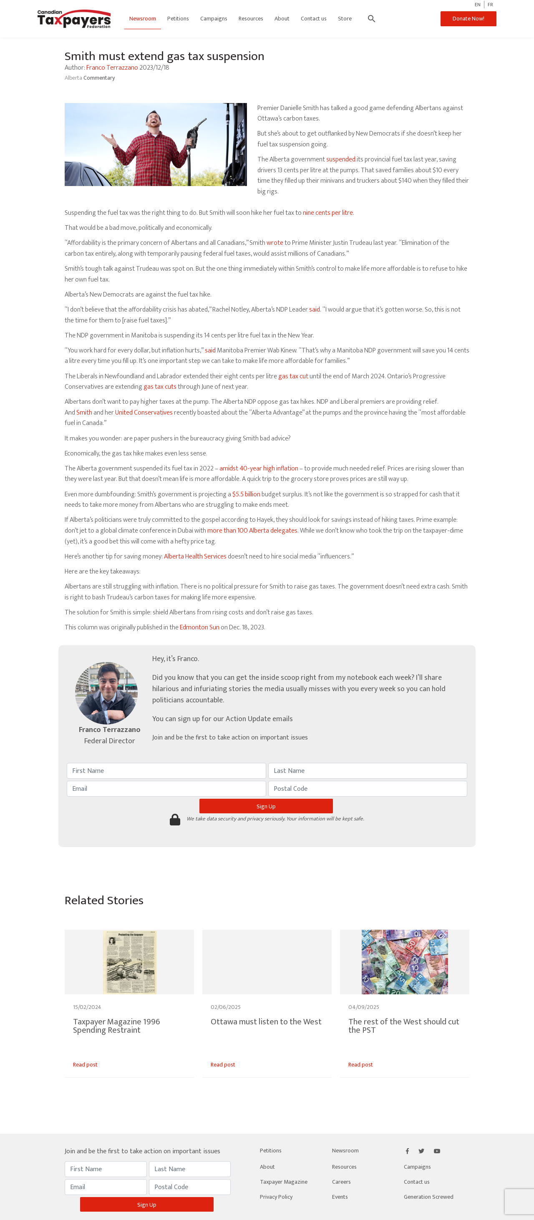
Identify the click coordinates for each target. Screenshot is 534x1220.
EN (478, 4)
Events (340, 1197)
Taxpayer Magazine (283, 1182)
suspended (340, 159)
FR (490, 4)
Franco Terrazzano (112, 67)
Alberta (74, 78)
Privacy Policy (276, 1197)
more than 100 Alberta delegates (252, 530)
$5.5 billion (246, 494)
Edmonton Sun (199, 627)
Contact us (314, 18)
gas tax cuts (160, 386)
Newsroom (142, 18)
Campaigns (213, 18)
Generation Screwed (428, 1197)
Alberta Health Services (195, 556)
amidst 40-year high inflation (258, 468)
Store (345, 18)
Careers (341, 1182)
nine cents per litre (328, 213)
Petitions (178, 18)
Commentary (99, 78)
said (314, 309)
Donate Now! (468, 18)
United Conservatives (144, 412)
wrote (275, 243)
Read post (85, 1064)
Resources (251, 18)
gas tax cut (293, 376)
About (282, 18)
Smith (84, 412)
